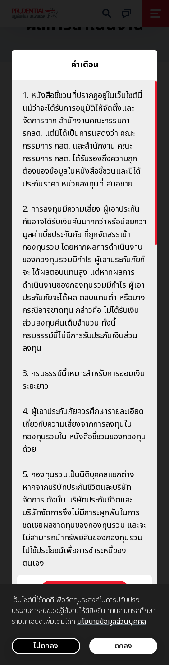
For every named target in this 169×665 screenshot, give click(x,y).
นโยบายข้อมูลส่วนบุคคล (111, 621)
